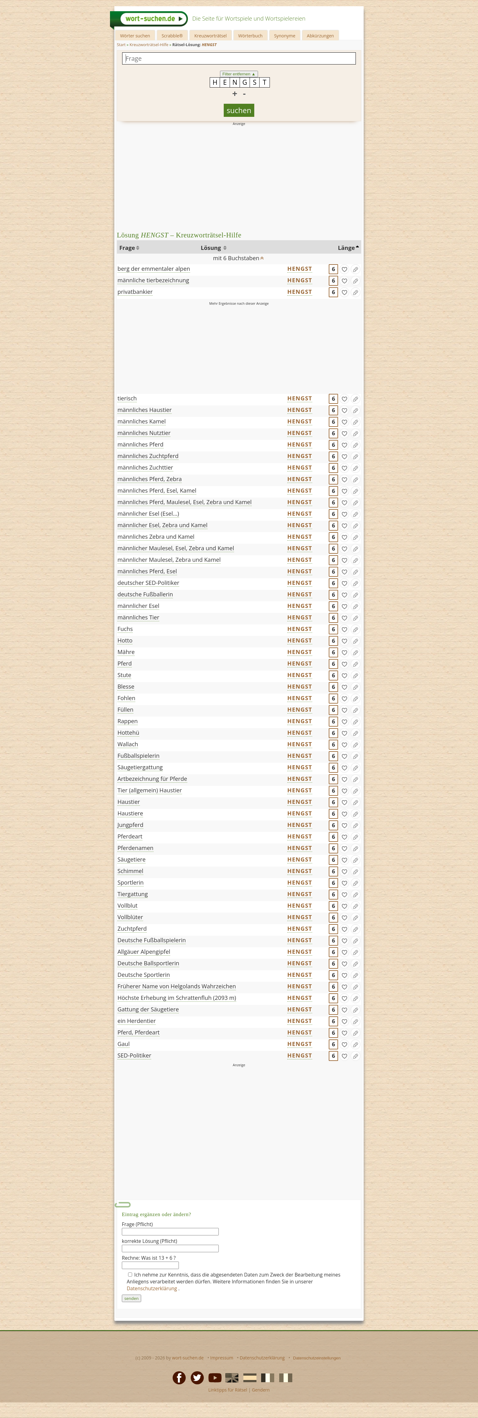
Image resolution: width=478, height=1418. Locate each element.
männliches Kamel (141, 421)
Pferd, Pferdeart (138, 1032)
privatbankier (135, 291)
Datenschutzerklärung (153, 1288)
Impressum (221, 1358)
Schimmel (130, 871)
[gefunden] (344, 269)
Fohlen (126, 698)
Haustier (128, 801)
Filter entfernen (239, 74)
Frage (127, 247)
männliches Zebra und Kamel (155, 536)
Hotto (124, 640)
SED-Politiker (134, 1055)
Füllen (125, 709)
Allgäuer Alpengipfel (143, 951)
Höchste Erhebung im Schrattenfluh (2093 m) (176, 997)
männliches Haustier (144, 409)
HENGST (299, 268)
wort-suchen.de (188, 1358)
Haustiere (130, 813)
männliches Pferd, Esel (147, 571)
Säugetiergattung (140, 767)
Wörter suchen (135, 36)
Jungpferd (130, 824)
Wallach (127, 744)
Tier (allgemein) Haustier (149, 790)
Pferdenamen (135, 848)
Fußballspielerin (138, 755)
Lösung (211, 247)
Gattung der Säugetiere (148, 1009)
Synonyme (284, 36)
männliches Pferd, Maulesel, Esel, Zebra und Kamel (184, 502)
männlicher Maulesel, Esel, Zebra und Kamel (175, 548)
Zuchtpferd (132, 928)
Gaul (123, 1044)
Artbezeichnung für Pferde (152, 778)
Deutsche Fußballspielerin (151, 940)
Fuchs (125, 629)
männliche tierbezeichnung (153, 280)
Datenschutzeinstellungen (317, 1358)
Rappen (127, 721)
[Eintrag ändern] (356, 269)
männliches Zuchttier (145, 467)
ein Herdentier (136, 1020)
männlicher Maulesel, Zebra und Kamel (169, 559)
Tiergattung (132, 894)
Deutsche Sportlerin (143, 974)
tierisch (127, 398)
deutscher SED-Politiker (148, 582)
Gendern (261, 1390)
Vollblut (127, 905)
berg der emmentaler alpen (153, 268)
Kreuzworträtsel (210, 36)
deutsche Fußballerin (145, 594)
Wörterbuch (250, 36)
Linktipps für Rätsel (227, 1390)
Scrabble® (172, 36)
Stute (124, 675)
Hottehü (128, 732)
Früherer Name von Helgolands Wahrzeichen (176, 986)
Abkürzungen (320, 36)
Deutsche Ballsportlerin (148, 963)
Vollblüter (130, 917)
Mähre (126, 652)
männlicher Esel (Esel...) (148, 513)
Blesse (125, 686)
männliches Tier (138, 617)
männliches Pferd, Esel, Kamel (156, 490)
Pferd (124, 663)
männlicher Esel (138, 605)
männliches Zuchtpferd (148, 456)
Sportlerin (130, 882)
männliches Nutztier (143, 433)
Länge (346, 247)
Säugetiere (131, 859)
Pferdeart (129, 836)
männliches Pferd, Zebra (149, 479)
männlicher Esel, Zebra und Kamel (162, 525)
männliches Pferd (140, 444)
